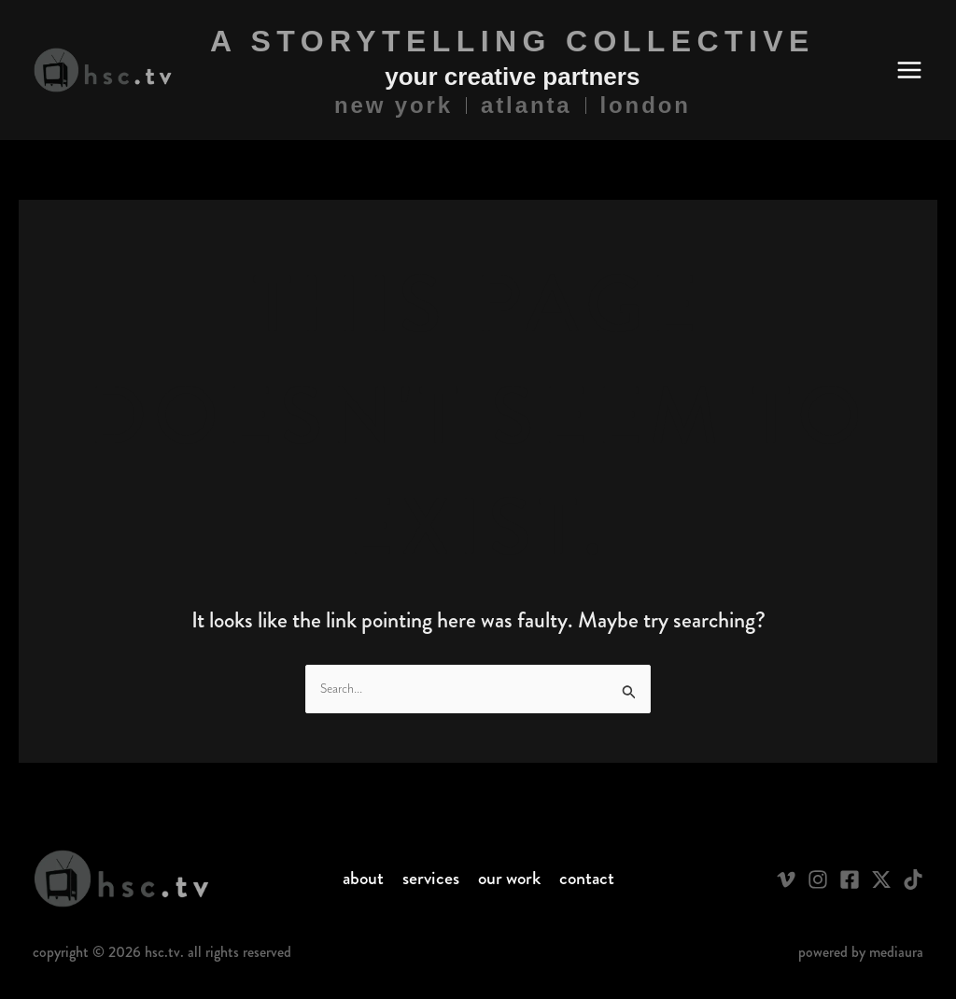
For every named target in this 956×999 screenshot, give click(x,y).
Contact (586, 878)
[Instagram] (818, 879)
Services (430, 878)
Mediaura (896, 952)
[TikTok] (913, 879)
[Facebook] (849, 879)
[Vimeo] (786, 879)
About (363, 878)
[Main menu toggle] (909, 70)
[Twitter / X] (881, 879)
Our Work (509, 878)
